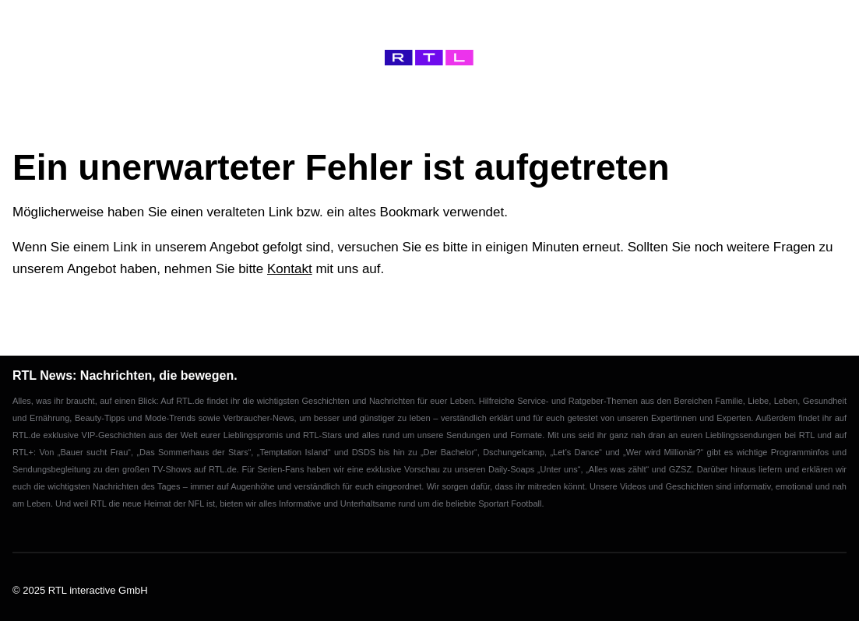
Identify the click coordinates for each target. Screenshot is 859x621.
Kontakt (289, 268)
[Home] (429, 57)
